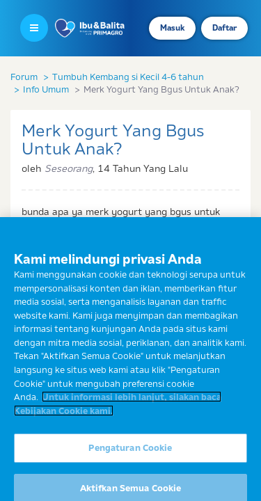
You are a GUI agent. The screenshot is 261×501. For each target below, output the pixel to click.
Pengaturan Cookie (130, 453)
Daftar (224, 28)
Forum (24, 76)
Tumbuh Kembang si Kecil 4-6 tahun (128, 76)
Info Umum (46, 89)
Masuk (172, 28)
